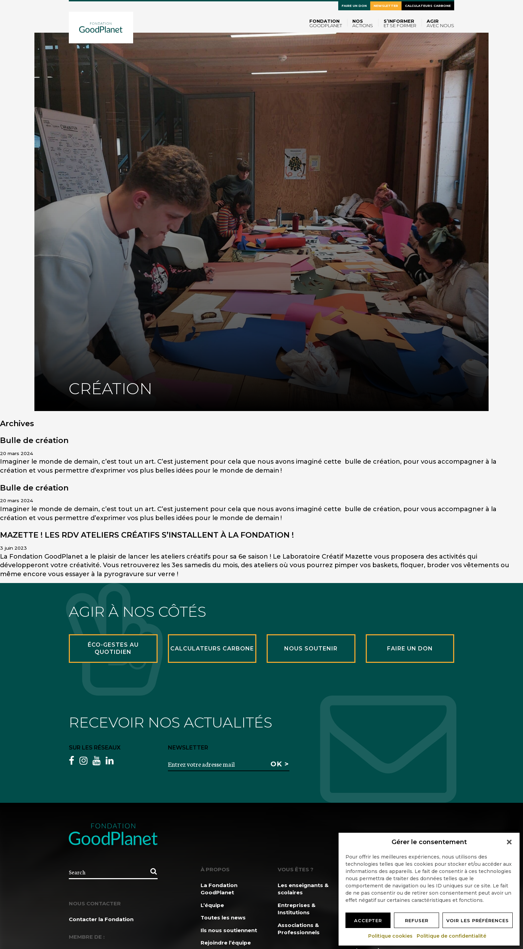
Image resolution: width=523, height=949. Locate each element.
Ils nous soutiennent (229, 930)
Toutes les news (223, 917)
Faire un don (354, 6)
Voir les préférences (477, 920)
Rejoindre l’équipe (226, 942)
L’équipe (212, 905)
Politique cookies (390, 936)
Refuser (416, 920)
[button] (509, 842)
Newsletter (386, 6)
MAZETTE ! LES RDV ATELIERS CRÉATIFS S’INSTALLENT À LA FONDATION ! (147, 535)
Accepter (368, 920)
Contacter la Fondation (101, 919)
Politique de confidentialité (452, 936)
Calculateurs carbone (428, 6)
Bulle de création (34, 440)
